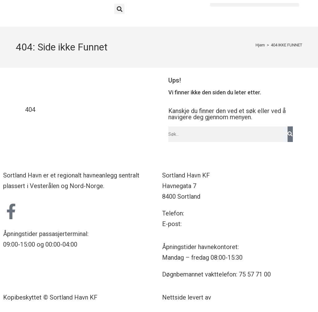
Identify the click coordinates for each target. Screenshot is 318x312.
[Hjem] (260, 45)
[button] (119, 9)
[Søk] (290, 134)
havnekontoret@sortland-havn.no (228, 224)
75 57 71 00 (202, 213)
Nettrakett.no (231, 297)
